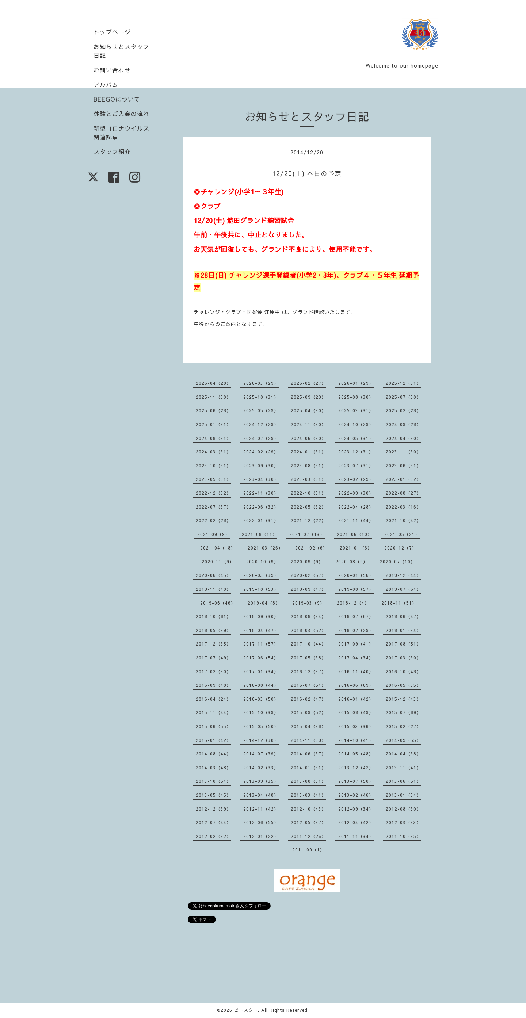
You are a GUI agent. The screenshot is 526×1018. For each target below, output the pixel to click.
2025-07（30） (403, 397)
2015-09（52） (308, 712)
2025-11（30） (213, 397)
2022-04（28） (356, 507)
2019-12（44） (403, 575)
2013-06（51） (403, 781)
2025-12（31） (403, 383)
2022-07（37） (213, 507)
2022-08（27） (403, 493)
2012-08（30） (403, 809)
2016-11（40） (356, 671)
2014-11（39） (308, 740)
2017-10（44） (308, 644)
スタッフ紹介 (112, 152)
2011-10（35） (403, 836)
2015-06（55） (213, 726)
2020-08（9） (351, 562)
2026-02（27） (308, 383)
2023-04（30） (261, 479)
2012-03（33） (403, 822)
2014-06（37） (308, 754)
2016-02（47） (308, 699)
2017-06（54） (261, 658)
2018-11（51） (399, 603)
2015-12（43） (403, 699)
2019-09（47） (308, 589)
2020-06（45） (213, 575)
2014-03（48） (213, 767)
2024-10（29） (356, 424)
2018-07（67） (356, 616)
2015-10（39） (261, 712)
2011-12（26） (308, 836)
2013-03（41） (308, 795)
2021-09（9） (213, 534)
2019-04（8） (264, 603)
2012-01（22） (261, 836)
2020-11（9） (218, 562)
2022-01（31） (261, 520)
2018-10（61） (213, 616)
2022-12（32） (213, 493)
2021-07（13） (307, 534)
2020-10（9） (262, 562)
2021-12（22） (308, 520)
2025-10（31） (261, 397)
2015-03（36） (356, 726)
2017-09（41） (356, 644)
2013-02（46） (356, 795)
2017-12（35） (213, 644)
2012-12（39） (213, 809)
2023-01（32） (403, 479)
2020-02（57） (308, 575)
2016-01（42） (356, 699)
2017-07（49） (213, 658)
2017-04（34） (356, 658)
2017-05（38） (308, 658)
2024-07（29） (261, 438)
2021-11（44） (356, 520)
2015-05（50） (261, 726)
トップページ (112, 32)
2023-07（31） (356, 465)
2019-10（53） (261, 589)
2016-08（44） (261, 685)
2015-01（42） (213, 740)
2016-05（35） (403, 685)
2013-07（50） (356, 781)
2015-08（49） (356, 712)
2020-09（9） (307, 562)
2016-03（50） (261, 699)
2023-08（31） (308, 465)
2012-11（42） (261, 809)
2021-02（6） (311, 548)
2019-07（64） (403, 589)
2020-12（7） (400, 548)
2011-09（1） (308, 850)
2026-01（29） (356, 383)
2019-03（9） (308, 603)
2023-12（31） (356, 452)
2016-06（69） (356, 685)
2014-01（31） (308, 767)
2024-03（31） (213, 452)
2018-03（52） (308, 630)
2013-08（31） (308, 781)
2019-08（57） (356, 589)
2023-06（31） (403, 465)
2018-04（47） (261, 630)
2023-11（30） (403, 452)
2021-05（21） (402, 534)
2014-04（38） (403, 754)
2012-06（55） (261, 822)
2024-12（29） (261, 424)
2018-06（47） (403, 616)
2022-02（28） (213, 520)
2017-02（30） (213, 671)
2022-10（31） (308, 493)
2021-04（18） (218, 548)
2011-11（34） (356, 836)
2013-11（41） (403, 767)
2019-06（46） (218, 603)
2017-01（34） (261, 671)
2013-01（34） (403, 795)
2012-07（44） (213, 822)
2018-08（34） (308, 616)
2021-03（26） (265, 548)
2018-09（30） (261, 616)
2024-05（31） (356, 438)
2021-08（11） (259, 534)
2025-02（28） (403, 410)
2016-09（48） (213, 685)
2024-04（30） (403, 438)
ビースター (246, 1010)
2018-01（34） (403, 630)
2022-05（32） (308, 507)
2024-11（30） (308, 424)
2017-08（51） (403, 644)
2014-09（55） (403, 740)
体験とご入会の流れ (121, 114)
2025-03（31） (356, 410)
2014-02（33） (261, 767)
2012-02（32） (213, 836)
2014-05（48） (356, 754)
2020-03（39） (261, 575)
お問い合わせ (112, 70)
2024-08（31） (213, 438)
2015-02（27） (403, 726)
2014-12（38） (261, 740)
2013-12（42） (356, 767)
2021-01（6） (356, 548)
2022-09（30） (356, 493)
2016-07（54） (308, 685)
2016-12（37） (308, 671)
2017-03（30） (403, 658)
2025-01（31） (213, 424)
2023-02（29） (356, 479)
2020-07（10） (397, 562)
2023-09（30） (261, 465)
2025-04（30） (308, 410)
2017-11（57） (261, 644)
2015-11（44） (213, 712)
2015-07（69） (403, 712)
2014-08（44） (213, 754)
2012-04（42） (356, 822)
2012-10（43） (308, 809)
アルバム (106, 84)
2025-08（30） (356, 397)
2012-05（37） (308, 822)
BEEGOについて (117, 99)
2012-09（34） (356, 809)
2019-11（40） (213, 589)
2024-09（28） (403, 424)
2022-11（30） (261, 493)
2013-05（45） (213, 795)
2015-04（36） (308, 726)
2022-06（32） (261, 507)
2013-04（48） (261, 795)
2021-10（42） (403, 520)
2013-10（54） (213, 781)
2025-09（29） (308, 397)
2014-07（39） (261, 754)
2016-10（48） (403, 671)
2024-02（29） (261, 452)
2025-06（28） (213, 410)
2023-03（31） (308, 479)
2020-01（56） (356, 575)
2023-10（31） (213, 465)
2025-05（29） (261, 410)
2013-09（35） (261, 781)
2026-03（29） (261, 383)
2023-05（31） (213, 479)
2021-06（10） (354, 534)
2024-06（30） (308, 438)
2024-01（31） (308, 452)
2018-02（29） (356, 630)
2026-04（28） (213, 383)
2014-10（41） (356, 740)
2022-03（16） (403, 507)
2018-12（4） (353, 603)
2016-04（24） (213, 699)
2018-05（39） (213, 630)
